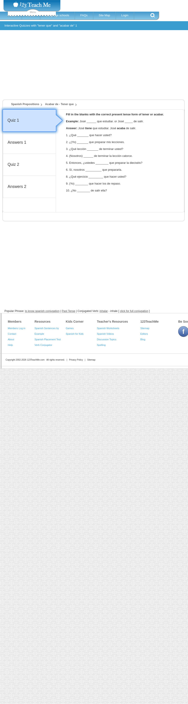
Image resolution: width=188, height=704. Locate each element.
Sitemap (144, 328)
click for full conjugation (134, 311)
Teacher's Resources (112, 321)
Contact (12, 333)
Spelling (101, 345)
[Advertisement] (81, 67)
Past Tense (68, 311)
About (11, 339)
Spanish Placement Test (48, 339)
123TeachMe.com (36, 360)
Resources (43, 321)
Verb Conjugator (43, 345)
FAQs (84, 15)
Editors (144, 333)
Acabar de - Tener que (59, 104)
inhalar (104, 311)
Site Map (104, 15)
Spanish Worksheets (108, 328)
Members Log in (16, 328)
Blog (142, 339)
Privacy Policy (76, 360)
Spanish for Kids (75, 333)
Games (70, 328)
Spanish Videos (105, 333)
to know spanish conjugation (42, 311)
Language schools (57, 15)
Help (10, 345)
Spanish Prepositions (25, 104)
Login (124, 15)
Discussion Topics (106, 339)
